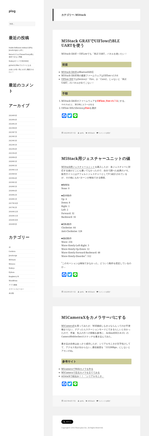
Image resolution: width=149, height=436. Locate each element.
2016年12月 (13, 211)
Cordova (12, 251)
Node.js (11, 268)
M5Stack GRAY (69, 72)
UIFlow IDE (67, 79)
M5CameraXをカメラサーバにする (93, 317)
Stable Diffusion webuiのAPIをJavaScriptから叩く (21, 48)
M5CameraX (68, 325)
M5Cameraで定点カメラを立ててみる (80, 372)
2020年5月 (13, 161)
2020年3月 (13, 165)
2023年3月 (13, 140)
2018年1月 (13, 199)
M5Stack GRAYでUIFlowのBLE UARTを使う (90, 43)
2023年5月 (13, 136)
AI (9, 247)
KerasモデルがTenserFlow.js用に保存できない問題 (21, 55)
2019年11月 (13, 170)
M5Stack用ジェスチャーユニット (78, 166)
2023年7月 (13, 132)
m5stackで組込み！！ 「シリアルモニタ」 (82, 376)
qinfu (82, 133)
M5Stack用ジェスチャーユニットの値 (95, 158)
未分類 (11, 293)
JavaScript (13, 255)
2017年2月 (13, 207)
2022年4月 (13, 149)
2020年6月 (13, 157)
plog (12, 11)
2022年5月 (13, 145)
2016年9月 (13, 224)
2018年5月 (13, 186)
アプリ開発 (13, 285)
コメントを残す (104, 133)
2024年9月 (13, 115)
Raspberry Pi (14, 276)
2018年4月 (13, 190)
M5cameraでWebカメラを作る (77, 368)
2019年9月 (13, 174)
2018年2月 (13, 195)
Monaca (12, 264)
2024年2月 (13, 124)
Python (11, 272)
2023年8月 (13, 128)
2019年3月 (13, 182)
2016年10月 (13, 220)
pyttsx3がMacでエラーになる (20, 65)
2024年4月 (13, 119)
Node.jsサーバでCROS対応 (19, 61)
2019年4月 (13, 178)
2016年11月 (13, 216)
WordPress (13, 280)
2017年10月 (13, 203)
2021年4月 (13, 153)
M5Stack (12, 260)
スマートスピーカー (16, 289)
